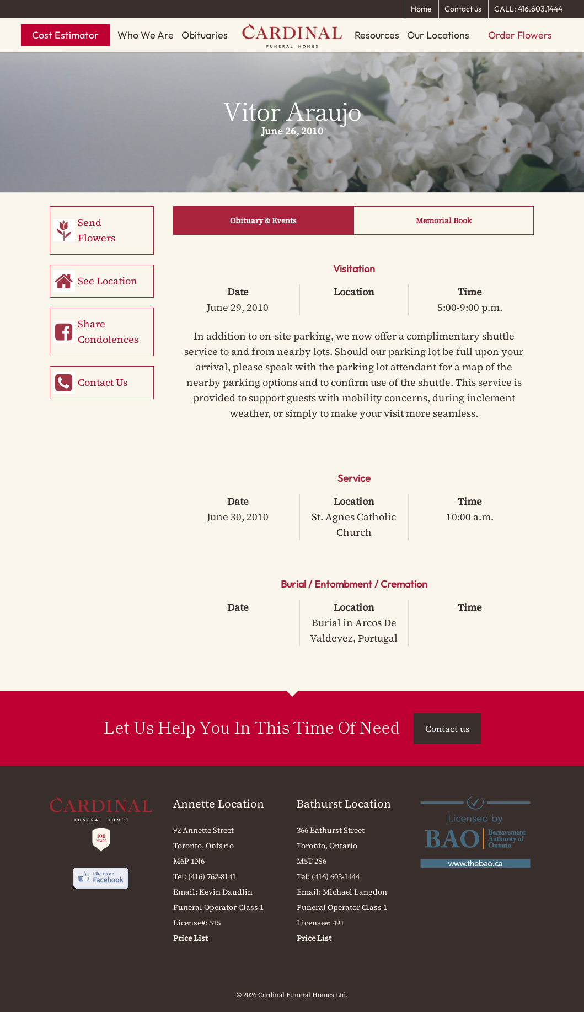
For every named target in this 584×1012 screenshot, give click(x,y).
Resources (377, 35)
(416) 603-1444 (336, 876)
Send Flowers (96, 230)
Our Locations (438, 35)
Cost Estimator (65, 35)
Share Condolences (108, 331)
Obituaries (204, 35)
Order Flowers (520, 35)
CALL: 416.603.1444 (528, 9)
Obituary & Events (263, 220)
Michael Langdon (355, 891)
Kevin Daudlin (226, 891)
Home (421, 9)
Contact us (462, 9)
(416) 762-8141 (212, 876)
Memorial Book (444, 220)
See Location (107, 281)
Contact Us (102, 382)
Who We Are (145, 35)
